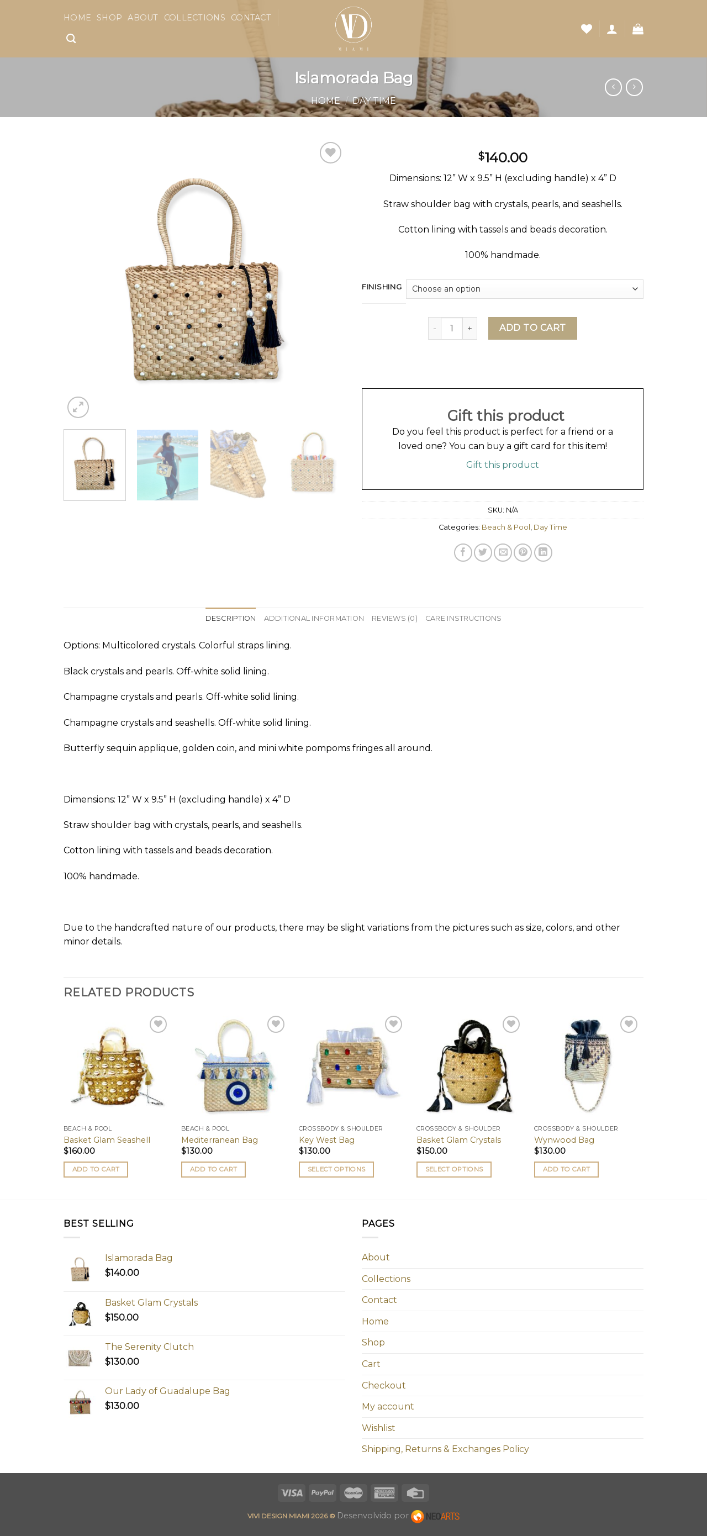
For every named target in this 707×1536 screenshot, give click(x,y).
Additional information (314, 618)
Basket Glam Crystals (458, 1140)
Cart (371, 1364)
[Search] (71, 39)
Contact (251, 18)
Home (77, 18)
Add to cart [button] (96, 1169)
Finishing (382, 287)
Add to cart (532, 328)
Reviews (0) (395, 618)
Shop (109, 18)
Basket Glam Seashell (107, 1140)
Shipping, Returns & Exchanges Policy (445, 1449)
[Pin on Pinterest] (523, 552)
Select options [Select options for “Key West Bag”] (337, 1169)
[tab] (230, 619)
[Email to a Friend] (503, 552)
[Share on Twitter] (483, 552)
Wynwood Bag (564, 1140)
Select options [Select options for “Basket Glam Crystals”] (454, 1169)
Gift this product (502, 465)
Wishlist (378, 1428)
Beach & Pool (506, 527)
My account (388, 1406)
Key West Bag (327, 1140)
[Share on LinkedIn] (543, 552)
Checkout (384, 1385)
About (143, 18)
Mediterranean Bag (219, 1140)
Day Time (374, 101)
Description (230, 618)
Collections (194, 18)
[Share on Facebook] (463, 552)
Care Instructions (463, 618)
